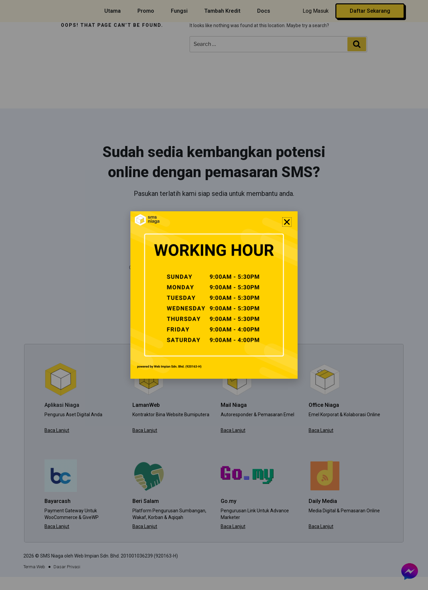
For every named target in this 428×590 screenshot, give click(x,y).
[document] (214, 295)
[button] (287, 222)
